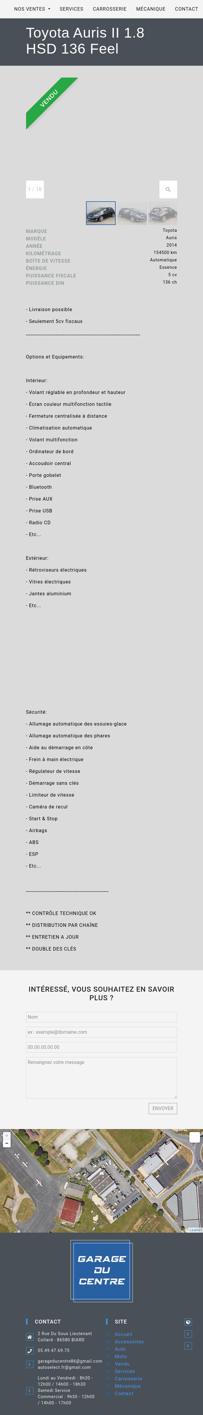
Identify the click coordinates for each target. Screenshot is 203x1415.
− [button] (7, 1143)
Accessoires (129, 1342)
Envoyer (163, 1108)
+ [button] (7, 1135)
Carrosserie (110, 9)
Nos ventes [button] (30, 9)
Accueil (123, 1334)
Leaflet (196, 1230)
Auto (120, 1349)
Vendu (122, 1364)
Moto (121, 1356)
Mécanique (150, 9)
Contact (124, 1393)
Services (72, 9)
